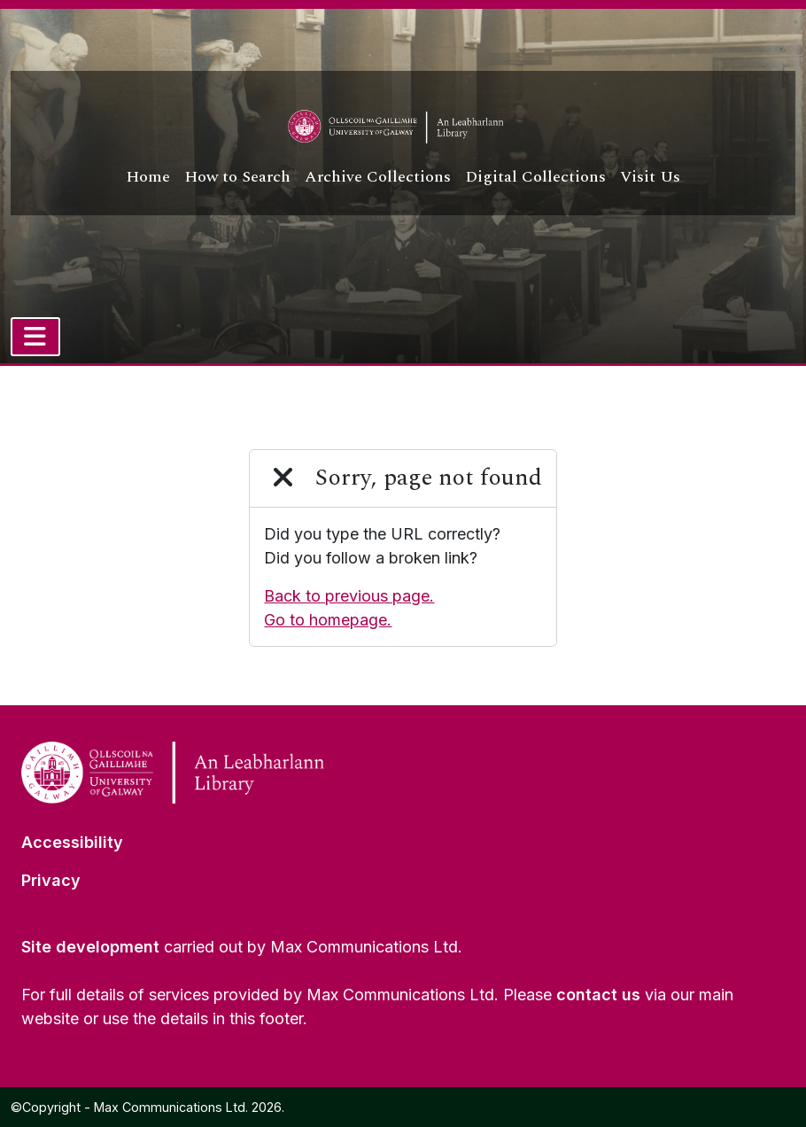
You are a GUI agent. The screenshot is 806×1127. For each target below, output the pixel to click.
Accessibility (72, 842)
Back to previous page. (349, 596)
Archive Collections (378, 177)
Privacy (51, 880)
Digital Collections (535, 177)
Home (148, 177)
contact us (598, 994)
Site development (90, 946)
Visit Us (650, 177)
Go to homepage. (327, 619)
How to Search (237, 177)
